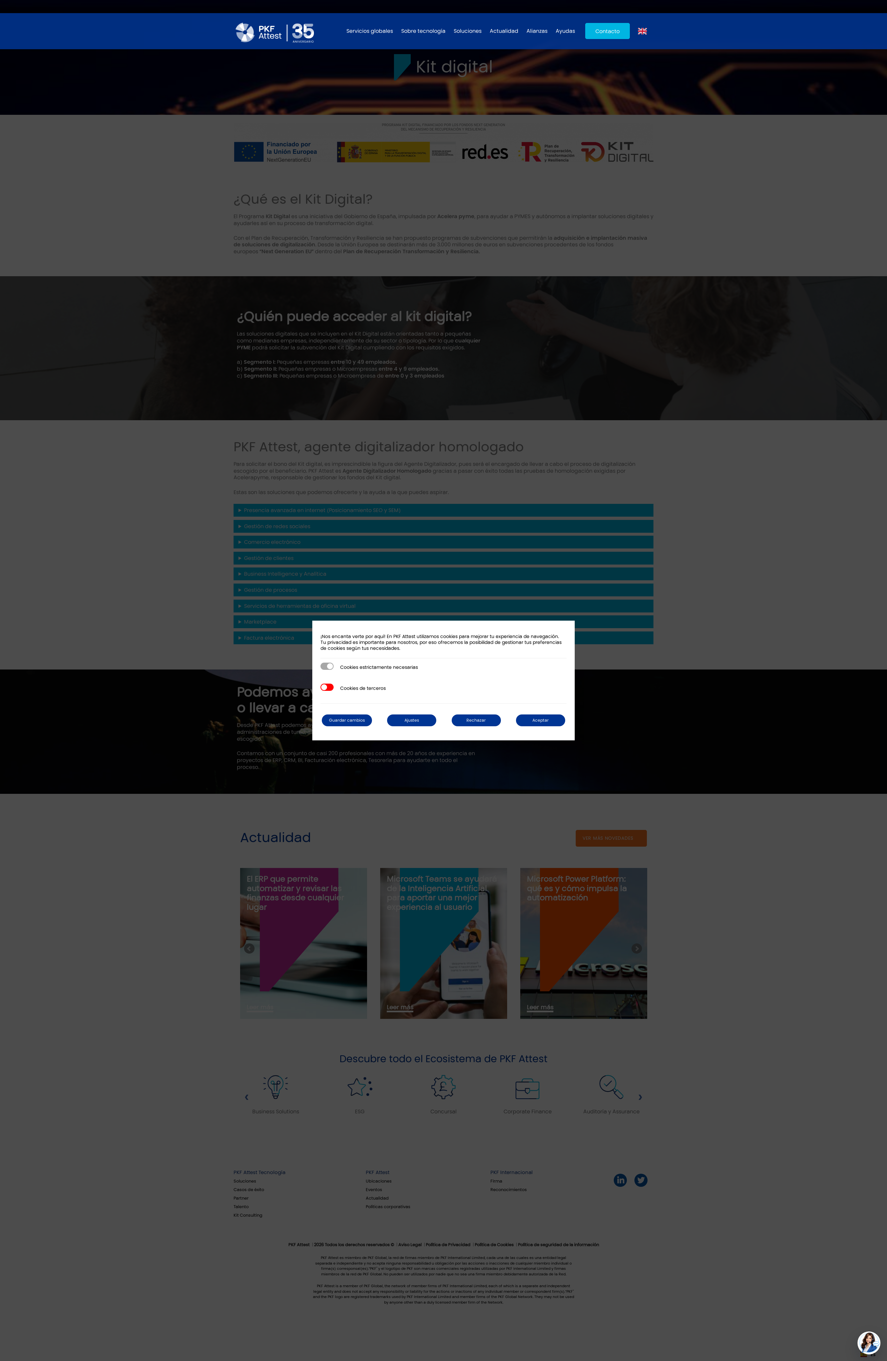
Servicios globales (369, 31)
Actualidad (504, 31)
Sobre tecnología (423, 31)
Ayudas (565, 31)
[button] (868, 1342)
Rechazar (479, 720)
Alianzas (536, 31)
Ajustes (418, 720)
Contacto (607, 31)
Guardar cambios (351, 720)
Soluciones (468, 31)
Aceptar (541, 720)
